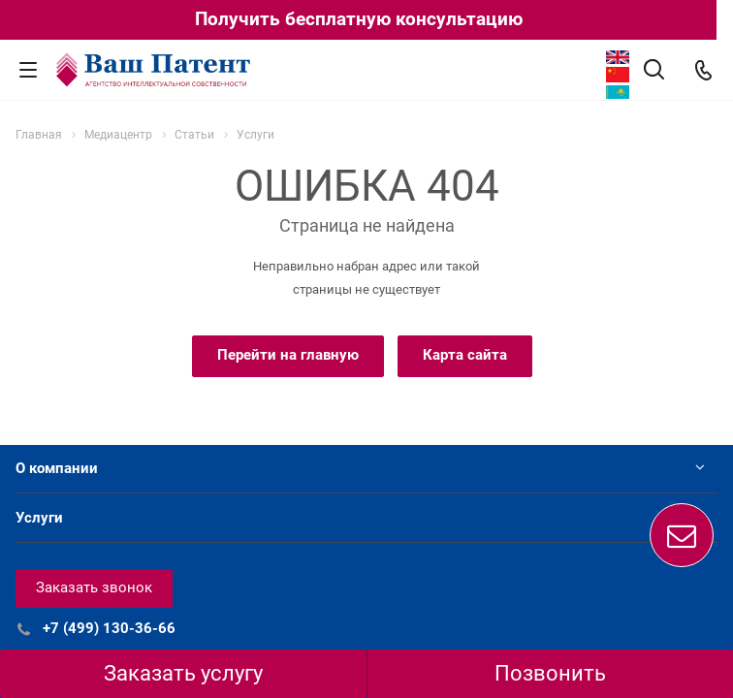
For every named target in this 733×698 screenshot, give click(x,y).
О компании (57, 468)
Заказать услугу (183, 673)
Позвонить (550, 673)
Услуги (39, 517)
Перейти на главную (288, 355)
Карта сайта (465, 355)
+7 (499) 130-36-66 (109, 628)
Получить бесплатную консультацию (359, 19)
